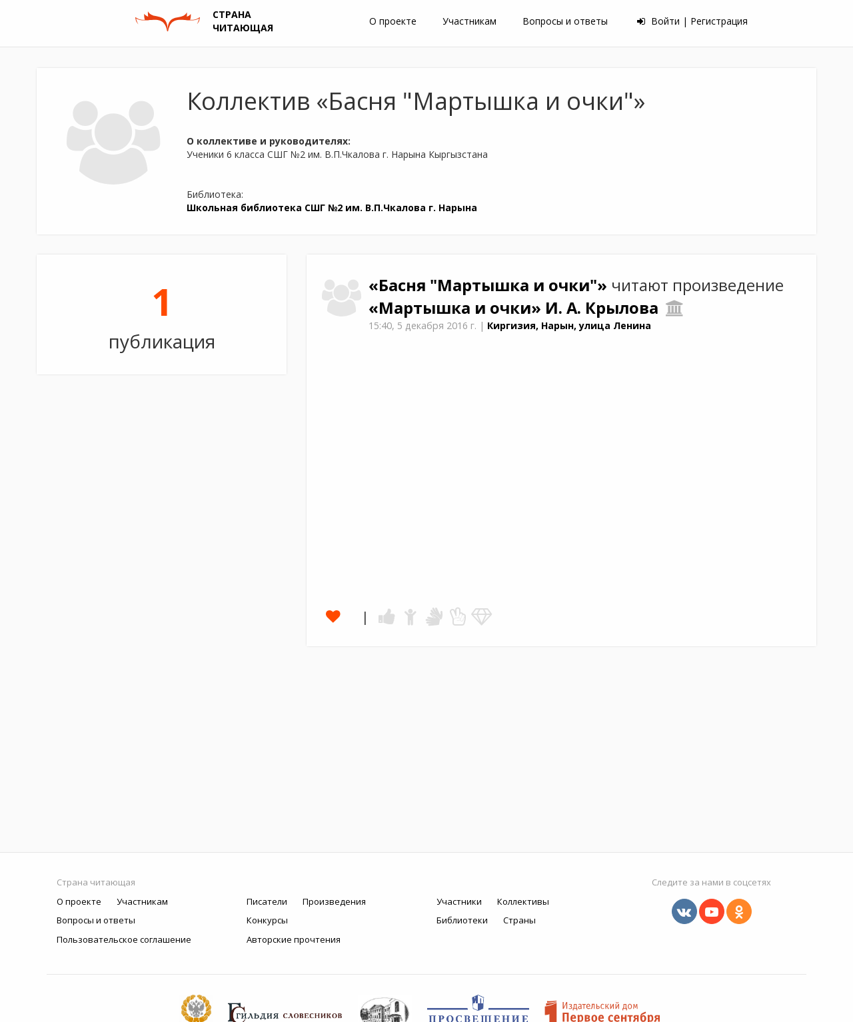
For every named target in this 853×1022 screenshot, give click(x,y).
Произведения (334, 901)
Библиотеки (462, 920)
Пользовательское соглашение (124, 939)
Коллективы (523, 901)
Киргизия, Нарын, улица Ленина (569, 325)
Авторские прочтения (294, 939)
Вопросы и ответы (565, 21)
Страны (519, 920)
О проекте (393, 21)
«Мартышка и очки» (457, 307)
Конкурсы (267, 920)
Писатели (267, 901)
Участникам (469, 21)
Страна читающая (96, 882)
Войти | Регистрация (692, 21)
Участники (459, 901)
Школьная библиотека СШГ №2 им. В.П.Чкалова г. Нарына (332, 207)
